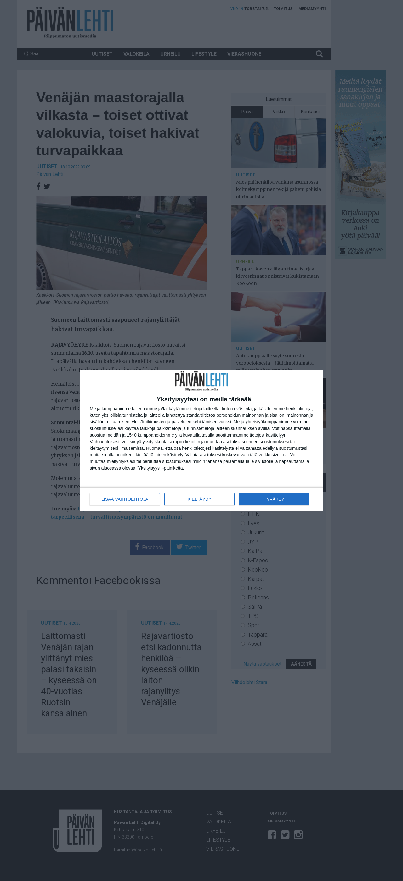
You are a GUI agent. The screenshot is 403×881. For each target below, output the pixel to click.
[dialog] (201, 440)
